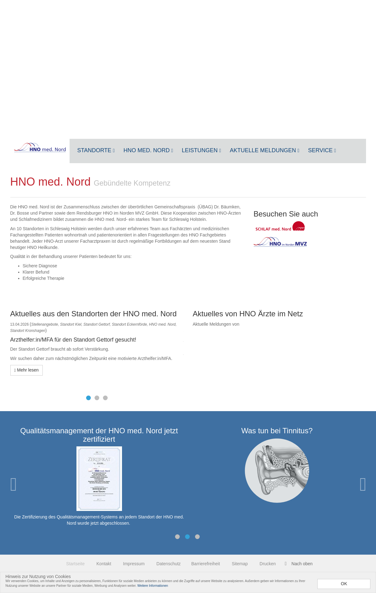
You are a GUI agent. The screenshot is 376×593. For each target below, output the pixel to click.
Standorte (96, 150)
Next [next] (363, 484)
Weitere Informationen (152, 585)
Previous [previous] (13, 484)
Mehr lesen (26, 370)
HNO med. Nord (148, 150)
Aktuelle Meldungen (264, 150)
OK (344, 583)
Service (322, 150)
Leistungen (201, 150)
